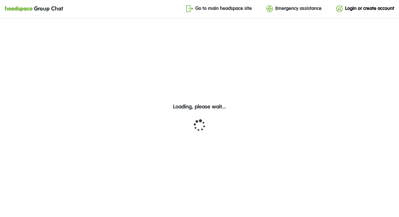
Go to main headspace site (219, 8)
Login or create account (365, 8)
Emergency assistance (294, 8)
